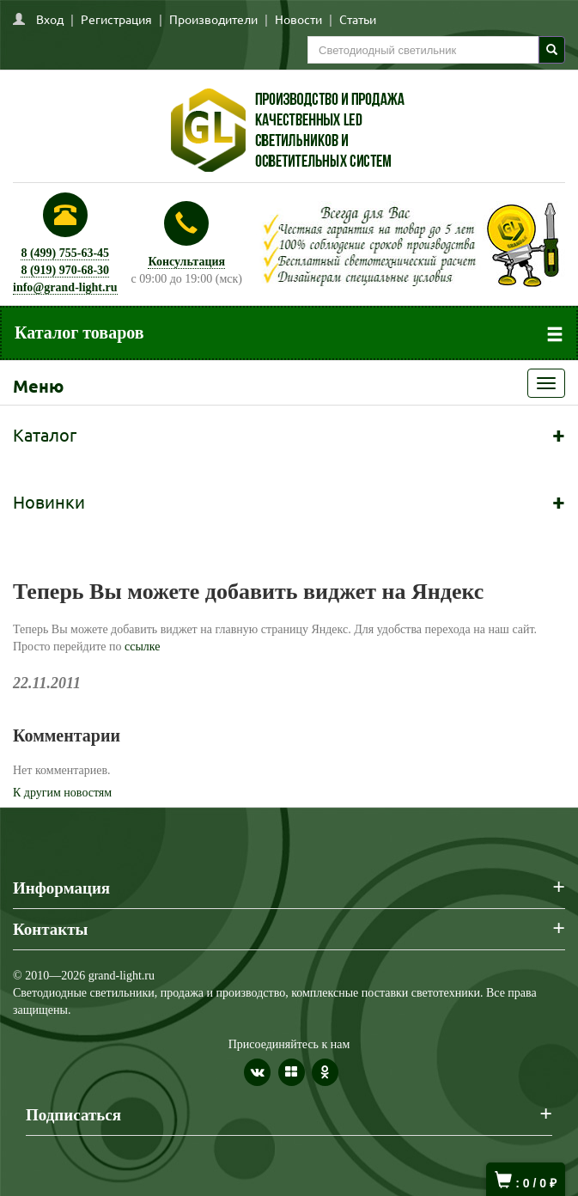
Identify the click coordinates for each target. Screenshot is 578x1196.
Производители (213, 19)
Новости (298, 19)
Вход (50, 19)
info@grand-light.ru (65, 287)
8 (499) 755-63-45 (65, 253)
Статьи (357, 19)
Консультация (186, 261)
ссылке (143, 646)
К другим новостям (62, 792)
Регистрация (116, 19)
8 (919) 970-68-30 (65, 270)
